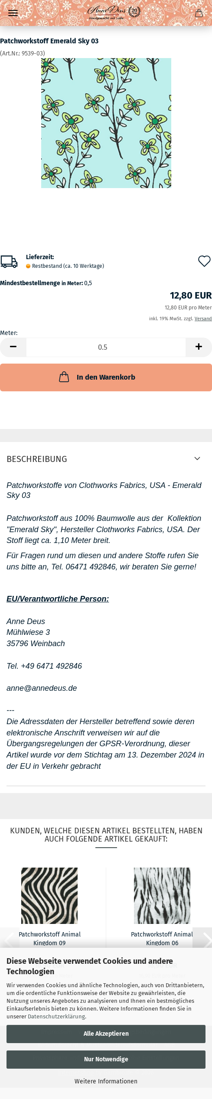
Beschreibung (37, 459)
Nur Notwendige (106, 1059)
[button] (13, 347)
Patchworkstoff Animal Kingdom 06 (162, 938)
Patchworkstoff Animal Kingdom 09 (50, 938)
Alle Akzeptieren (106, 1033)
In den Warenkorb (96, 377)
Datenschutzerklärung (56, 1016)
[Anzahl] (106, 347)
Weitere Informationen (106, 1081)
